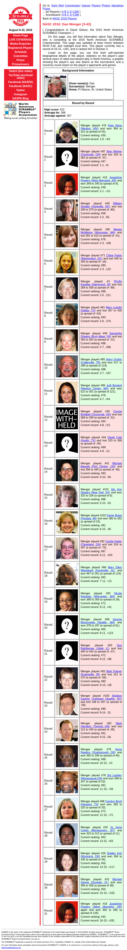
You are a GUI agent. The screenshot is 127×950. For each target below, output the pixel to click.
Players (96, 5)
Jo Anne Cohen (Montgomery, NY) (101, 829)
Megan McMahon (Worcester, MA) (101, 231)
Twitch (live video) (20, 71)
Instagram (20, 94)
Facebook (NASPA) (20, 82)
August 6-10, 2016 (20, 30)
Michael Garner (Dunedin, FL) (101, 881)
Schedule (21, 51)
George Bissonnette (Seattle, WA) (101, 621)
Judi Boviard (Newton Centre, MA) (101, 387)
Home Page (20, 35)
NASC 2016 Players (65, 18)
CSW (75, 11)
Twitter (20, 90)
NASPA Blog (20, 98)
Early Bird (58, 5)
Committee (21, 56)
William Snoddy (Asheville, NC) (101, 205)
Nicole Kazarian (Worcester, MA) (101, 595)
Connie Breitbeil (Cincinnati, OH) (101, 413)
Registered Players (20, 47)
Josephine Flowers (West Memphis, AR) (101, 179)
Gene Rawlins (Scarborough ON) (101, 751)
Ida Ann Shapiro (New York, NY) (101, 491)
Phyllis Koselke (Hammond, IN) (101, 283)
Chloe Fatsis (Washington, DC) (101, 257)
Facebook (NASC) (20, 86)
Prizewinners (20, 64)
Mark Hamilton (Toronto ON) (101, 725)
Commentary (73, 5)
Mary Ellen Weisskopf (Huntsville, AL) (101, 569)
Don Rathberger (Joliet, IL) (101, 647)
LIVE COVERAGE (20, 39)
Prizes (21, 60)
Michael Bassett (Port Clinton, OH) (101, 465)
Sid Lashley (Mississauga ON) (101, 777)
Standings (117, 5)
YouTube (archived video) (20, 76)
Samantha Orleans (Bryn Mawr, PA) (101, 335)
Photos (106, 5)
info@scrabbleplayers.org (11, 948)
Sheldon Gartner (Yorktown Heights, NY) (101, 697)
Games (86, 5)
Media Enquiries (20, 43)
